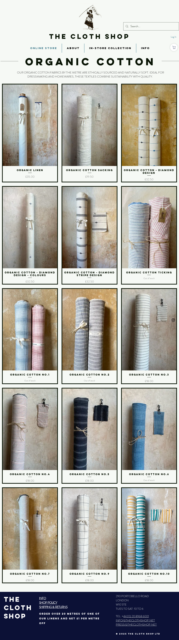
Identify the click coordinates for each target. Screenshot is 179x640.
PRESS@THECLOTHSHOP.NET (136, 624)
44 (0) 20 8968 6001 (136, 616)
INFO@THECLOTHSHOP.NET (135, 620)
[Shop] (174, 47)
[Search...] (150, 26)
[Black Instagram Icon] (173, 320)
